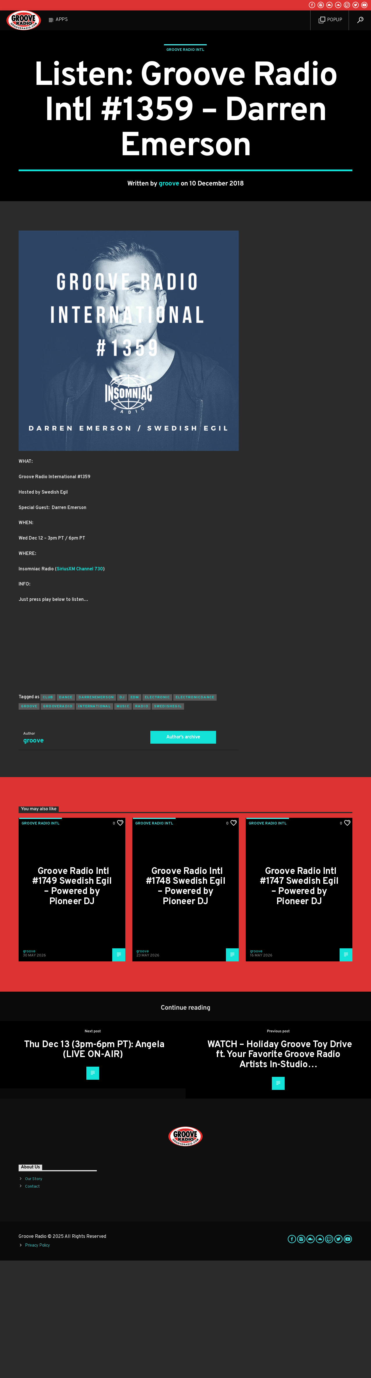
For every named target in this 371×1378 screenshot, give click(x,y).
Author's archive (183, 855)
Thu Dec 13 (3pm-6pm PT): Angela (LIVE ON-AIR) (94, 1167)
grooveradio (57, 824)
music (123, 824)
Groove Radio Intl (185, 108)
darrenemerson (96, 815)
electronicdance (195, 815)
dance (66, 815)
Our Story (33, 1296)
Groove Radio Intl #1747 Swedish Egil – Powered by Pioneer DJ (299, 1004)
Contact (32, 1304)
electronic (157, 815)
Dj (121, 815)
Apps (62, 20)
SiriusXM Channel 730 (80, 687)
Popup (330, 20)
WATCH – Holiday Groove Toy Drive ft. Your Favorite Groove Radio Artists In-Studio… (279, 1172)
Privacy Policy (37, 1363)
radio (141, 824)
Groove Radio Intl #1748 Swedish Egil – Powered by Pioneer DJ (185, 1004)
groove (169, 242)
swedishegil (168, 824)
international (94, 824)
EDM (135, 815)
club (48, 815)
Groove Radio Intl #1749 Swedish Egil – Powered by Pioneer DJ (72, 1004)
